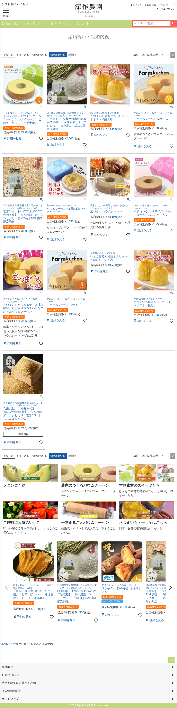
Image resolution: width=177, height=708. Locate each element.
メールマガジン (166, 8)
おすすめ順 (23, 54)
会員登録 (151, 5)
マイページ (60, 23)
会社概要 (7, 667)
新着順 (72, 54)
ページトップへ (171, 660)
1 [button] (168, 54)
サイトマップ (10, 698)
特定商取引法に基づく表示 (19, 682)
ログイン (137, 5)
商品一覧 (9, 23)
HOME (4, 643)
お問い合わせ (10, 675)
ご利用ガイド (168, 5)
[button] (163, 55)
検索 (173, 23)
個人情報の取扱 (12, 690)
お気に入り (35, 23)
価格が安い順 (39, 54)
